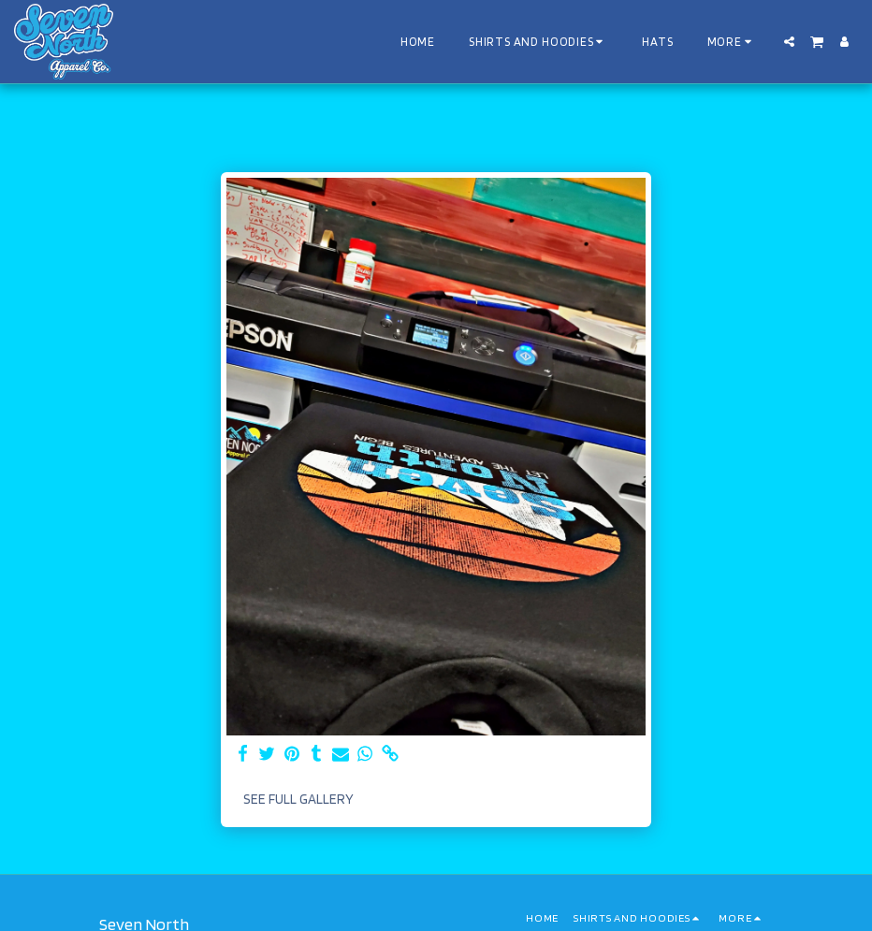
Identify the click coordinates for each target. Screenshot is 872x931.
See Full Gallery (298, 799)
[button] (789, 42)
